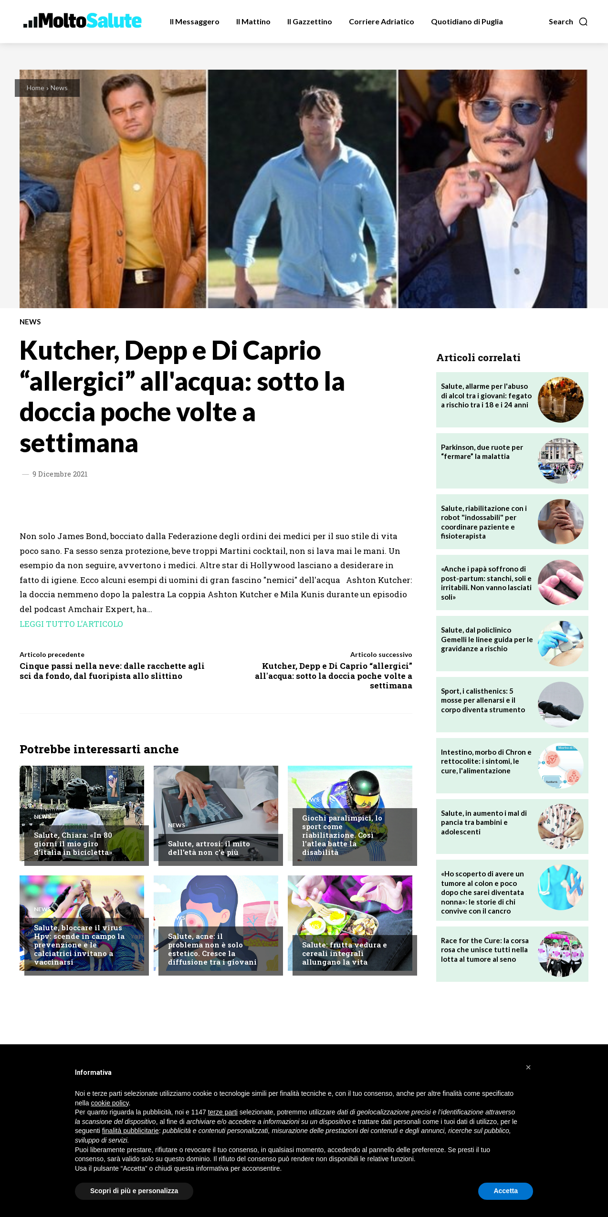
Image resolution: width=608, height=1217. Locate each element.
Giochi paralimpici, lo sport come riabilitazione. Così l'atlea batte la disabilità (342, 835)
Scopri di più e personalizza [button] (134, 1191)
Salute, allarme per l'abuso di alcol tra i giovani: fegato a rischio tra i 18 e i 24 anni (486, 395)
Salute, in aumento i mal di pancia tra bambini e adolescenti (484, 822)
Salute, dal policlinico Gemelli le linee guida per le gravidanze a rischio (487, 639)
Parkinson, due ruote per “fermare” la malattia (482, 452)
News (59, 87)
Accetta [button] (505, 1191)
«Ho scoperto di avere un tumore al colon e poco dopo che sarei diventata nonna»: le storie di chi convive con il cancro (482, 892)
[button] (568, 21)
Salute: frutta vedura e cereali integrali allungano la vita (344, 953)
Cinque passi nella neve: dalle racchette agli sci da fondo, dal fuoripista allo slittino (112, 670)
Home (35, 87)
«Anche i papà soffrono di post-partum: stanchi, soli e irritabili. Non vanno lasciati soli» (486, 582)
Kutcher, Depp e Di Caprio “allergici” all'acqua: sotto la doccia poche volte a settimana (333, 675)
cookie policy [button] (109, 1103)
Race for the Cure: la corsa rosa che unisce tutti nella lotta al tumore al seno (485, 949)
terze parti (223, 1112)
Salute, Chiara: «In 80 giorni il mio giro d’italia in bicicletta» (73, 843)
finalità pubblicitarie (130, 1130)
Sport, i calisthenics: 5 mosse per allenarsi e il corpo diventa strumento (483, 700)
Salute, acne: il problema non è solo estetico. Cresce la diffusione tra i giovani (212, 949)
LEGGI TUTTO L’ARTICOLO (71, 623)
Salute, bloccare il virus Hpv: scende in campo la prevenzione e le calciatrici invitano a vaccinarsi (79, 945)
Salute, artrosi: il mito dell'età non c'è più (209, 848)
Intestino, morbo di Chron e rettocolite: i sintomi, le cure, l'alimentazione (486, 761)
